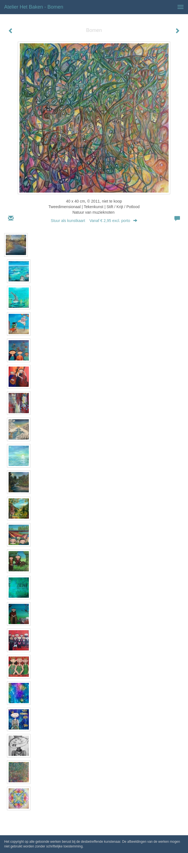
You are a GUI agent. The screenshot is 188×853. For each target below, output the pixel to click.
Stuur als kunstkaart (94, 220)
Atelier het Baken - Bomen (33, 7)
